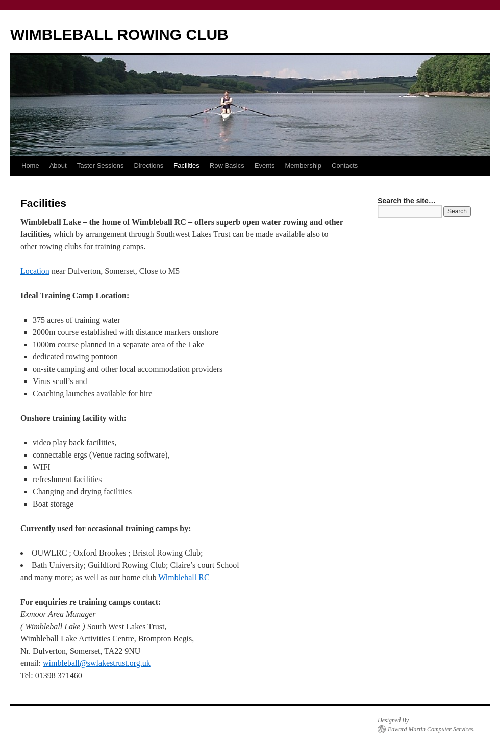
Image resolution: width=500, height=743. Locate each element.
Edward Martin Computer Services (430, 729)
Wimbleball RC (183, 577)
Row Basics (227, 166)
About (58, 166)
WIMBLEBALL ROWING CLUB (119, 34)
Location (34, 271)
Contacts (345, 166)
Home (30, 166)
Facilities (186, 166)
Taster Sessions (100, 166)
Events (265, 166)
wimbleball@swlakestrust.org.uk (97, 663)
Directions (148, 166)
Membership (303, 166)
